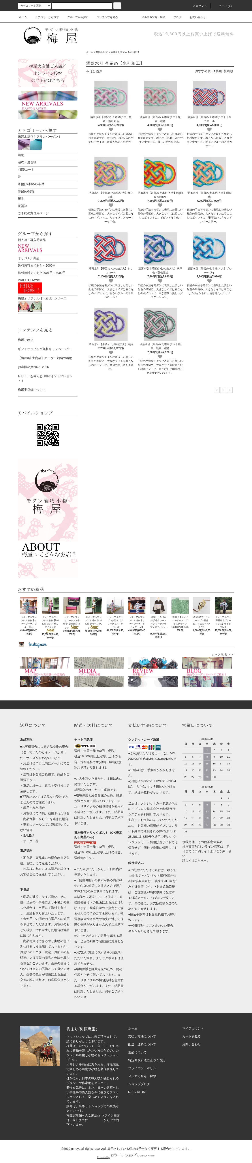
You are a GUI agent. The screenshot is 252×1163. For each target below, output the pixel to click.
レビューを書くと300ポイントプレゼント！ (45, 374)
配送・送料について (142, 1039)
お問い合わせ (195, 17)
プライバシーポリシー (143, 1063)
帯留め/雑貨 (102, 52)
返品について (137, 1047)
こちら (199, 856)
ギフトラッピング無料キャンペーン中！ (45, 344)
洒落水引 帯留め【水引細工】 (125, 52)
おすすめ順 (203, 71)
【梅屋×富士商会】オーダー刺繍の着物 (45, 353)
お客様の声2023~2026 (33, 362)
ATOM (141, 1087)
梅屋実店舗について (32, 385)
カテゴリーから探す (44, 17)
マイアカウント (193, 1024)
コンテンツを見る (104, 17)
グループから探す (75, 17)
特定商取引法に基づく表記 (146, 1055)
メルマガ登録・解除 (150, 17)
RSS (131, 1087)
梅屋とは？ (25, 335)
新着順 (228, 71)
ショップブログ (139, 1079)
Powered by (126, 1152)
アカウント (197, 6)
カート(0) (223, 6)
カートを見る (191, 1031)
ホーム (23, 17)
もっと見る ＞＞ (223, 650)
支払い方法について (142, 1031)
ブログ (174, 17)
